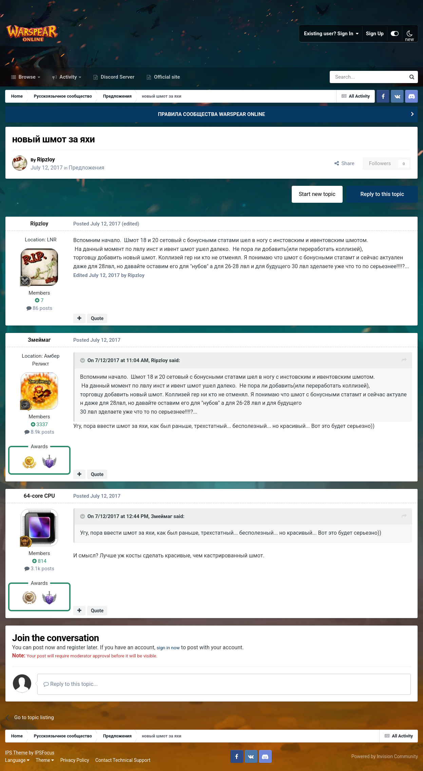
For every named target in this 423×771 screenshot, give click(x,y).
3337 (39, 425)
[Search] (349, 77)
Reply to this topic (382, 194)
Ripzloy (47, 160)
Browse (27, 77)
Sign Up (375, 34)
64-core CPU (39, 496)
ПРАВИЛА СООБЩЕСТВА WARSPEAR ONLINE (211, 115)
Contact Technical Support (122, 761)
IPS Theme (16, 753)
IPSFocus (44, 753)
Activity (68, 77)
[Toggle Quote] (83, 360)
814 (39, 561)
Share (344, 164)
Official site (166, 77)
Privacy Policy (74, 761)
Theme (45, 761)
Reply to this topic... (71, 684)
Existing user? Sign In (331, 34)
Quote (97, 318)
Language (17, 761)
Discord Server (116, 77)
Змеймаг (39, 340)
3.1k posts (39, 569)
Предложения (88, 168)
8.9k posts (39, 433)
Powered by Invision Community (384, 757)
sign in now (171, 648)
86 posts (39, 308)
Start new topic (317, 194)
